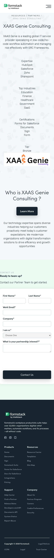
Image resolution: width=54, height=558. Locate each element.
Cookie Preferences (35, 508)
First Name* (9, 295)
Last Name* (35, 295)
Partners (34, 16)
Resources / (19, 16)
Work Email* (9, 307)
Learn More (27, 211)
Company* (8, 318)
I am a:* (7, 330)
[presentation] (25, 359)
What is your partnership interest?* (21, 341)
